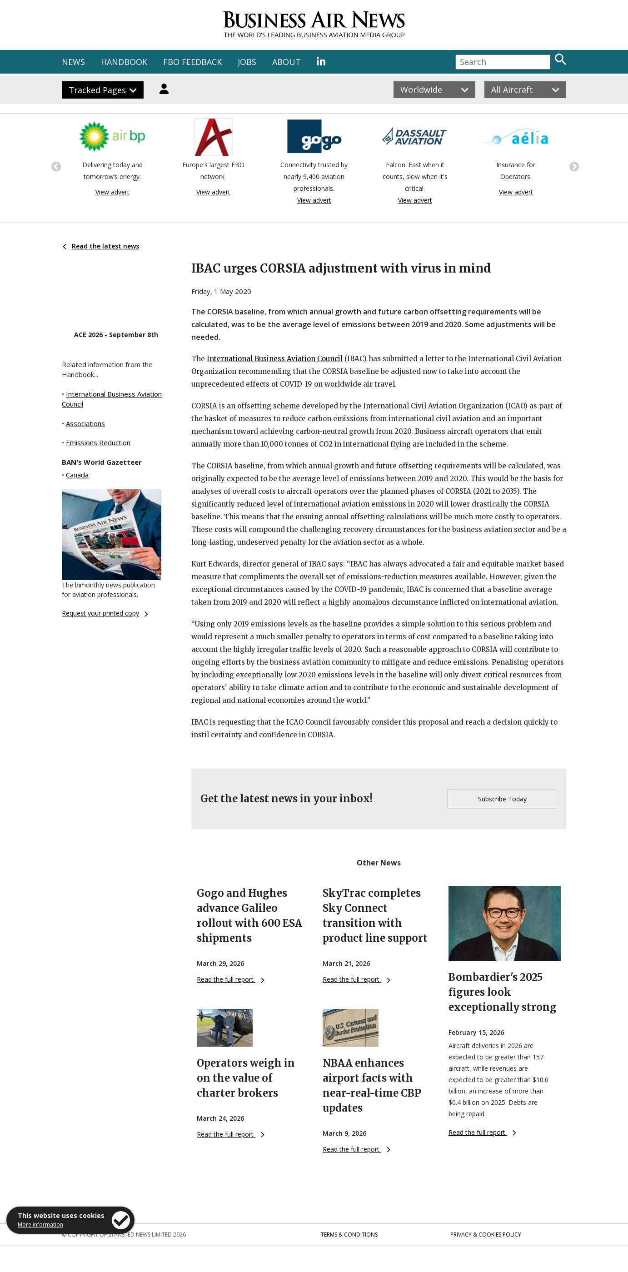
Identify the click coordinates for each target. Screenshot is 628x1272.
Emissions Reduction (98, 442)
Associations (85, 423)
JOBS (247, 61)
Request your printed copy (105, 613)
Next (573, 165)
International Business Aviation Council (275, 358)
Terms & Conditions (349, 1234)
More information (40, 1224)
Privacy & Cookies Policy (485, 1234)
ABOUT (286, 61)
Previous (55, 165)
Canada (77, 474)
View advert (112, 192)
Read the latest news (101, 246)
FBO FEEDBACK (192, 61)
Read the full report (230, 979)
